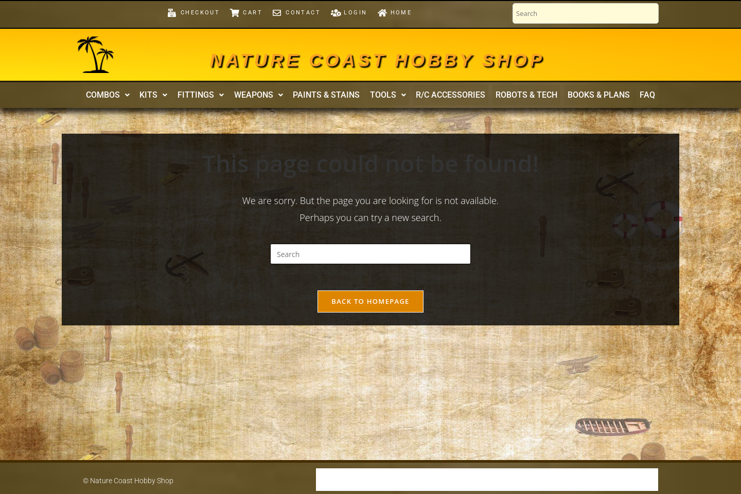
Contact (608, 479)
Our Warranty (389, 479)
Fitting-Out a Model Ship (536, 479)
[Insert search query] (370, 257)
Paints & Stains (327, 96)
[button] (120, 96)
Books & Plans (588, 96)
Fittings (208, 96)
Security (442, 479)
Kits (164, 96)
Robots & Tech (519, 96)
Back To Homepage (370, 309)
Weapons (262, 96)
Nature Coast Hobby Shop (377, 57)
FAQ (634, 96)
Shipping (337, 479)
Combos (121, 96)
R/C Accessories (446, 96)
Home (643, 479)
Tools (386, 96)
